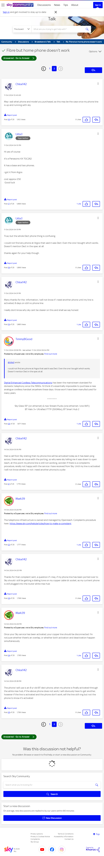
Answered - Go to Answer (19, 58)
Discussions (44, 5)
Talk (52, 18)
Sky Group (35, 842)
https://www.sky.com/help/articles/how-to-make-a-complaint (40, 523)
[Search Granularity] (22, 29)
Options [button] (93, 51)
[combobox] (58, 29)
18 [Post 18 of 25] (9, 268)
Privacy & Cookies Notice (40, 837)
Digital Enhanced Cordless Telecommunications (28, 382)
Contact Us (69, 839)
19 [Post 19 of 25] (9, 324)
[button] (98, 83)
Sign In (98, 5)
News (57, 5)
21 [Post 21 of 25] (9, 484)
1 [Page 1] (49, 68)
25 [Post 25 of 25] (9, 712)
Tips (65, 5)
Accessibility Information (63, 837)
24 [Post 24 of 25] (9, 655)
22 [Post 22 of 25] (9, 545)
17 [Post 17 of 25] (9, 204)
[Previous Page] (43, 68)
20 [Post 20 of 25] (9, 424)
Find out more (50, 354)
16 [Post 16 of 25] (9, 119)
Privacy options (37, 834)
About (74, 5)
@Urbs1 (11, 362)
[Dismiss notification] (56, 12)
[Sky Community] (20, 5)
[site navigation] (3, 5)
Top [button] (98, 834)
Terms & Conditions (65, 834)
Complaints (35, 839)
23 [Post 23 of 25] (9, 598)
